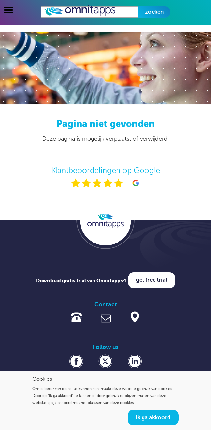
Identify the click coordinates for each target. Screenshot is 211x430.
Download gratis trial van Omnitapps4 (81, 280)
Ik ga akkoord (153, 417)
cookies (165, 388)
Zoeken (154, 12)
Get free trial (151, 280)
